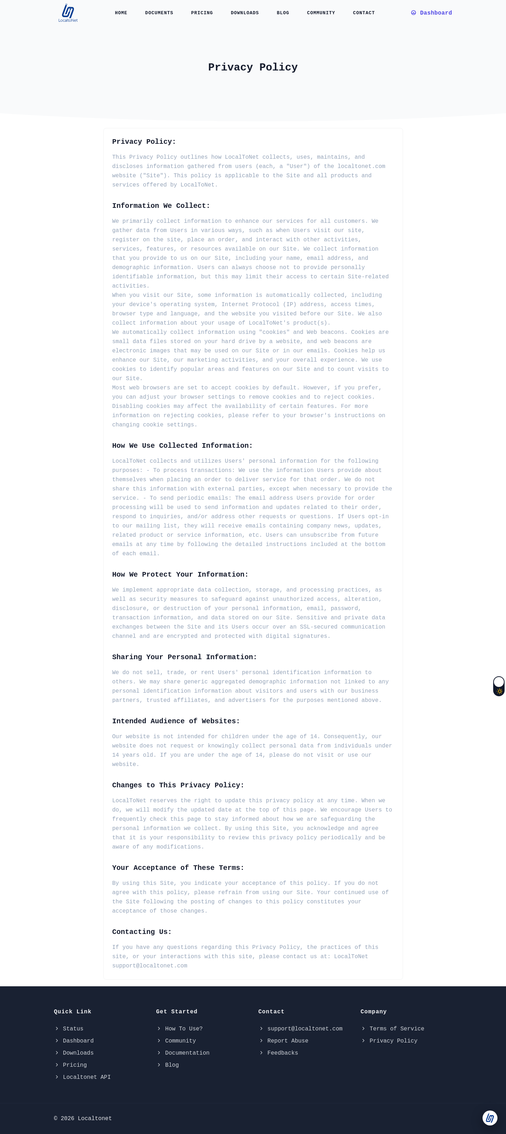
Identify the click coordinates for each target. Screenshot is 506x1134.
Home (121, 13)
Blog (283, 13)
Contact (364, 13)
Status (69, 1029)
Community (321, 13)
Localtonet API (82, 1077)
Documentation (182, 1053)
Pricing (202, 13)
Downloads (245, 13)
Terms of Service (392, 1029)
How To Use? (179, 1029)
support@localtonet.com (301, 1029)
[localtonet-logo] (69, 12)
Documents (159, 13)
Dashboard (74, 1041)
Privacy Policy (389, 1041)
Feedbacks (278, 1053)
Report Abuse (284, 1041)
